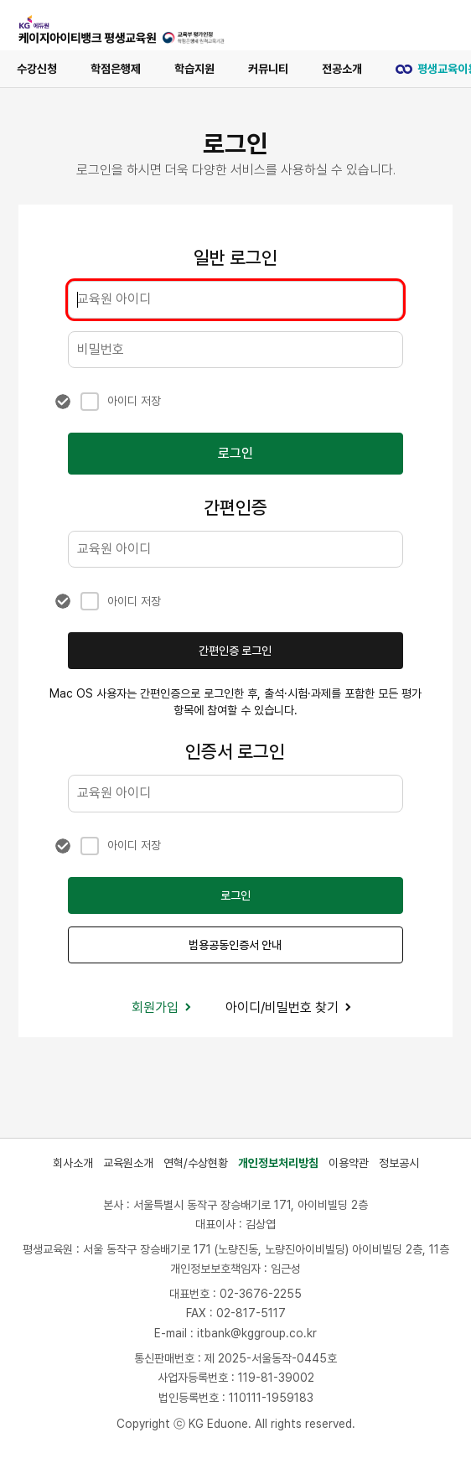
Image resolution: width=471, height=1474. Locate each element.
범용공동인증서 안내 (235, 945)
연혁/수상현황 (195, 1163)
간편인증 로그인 (235, 650)
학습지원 (194, 68)
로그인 (235, 453)
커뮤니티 (268, 68)
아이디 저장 (134, 400)
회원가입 (162, 1007)
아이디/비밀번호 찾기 (288, 1007)
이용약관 (349, 1163)
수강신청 (37, 68)
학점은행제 (116, 68)
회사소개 (73, 1163)
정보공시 (399, 1163)
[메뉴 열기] (434, 25)
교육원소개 (128, 1163)
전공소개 (342, 68)
